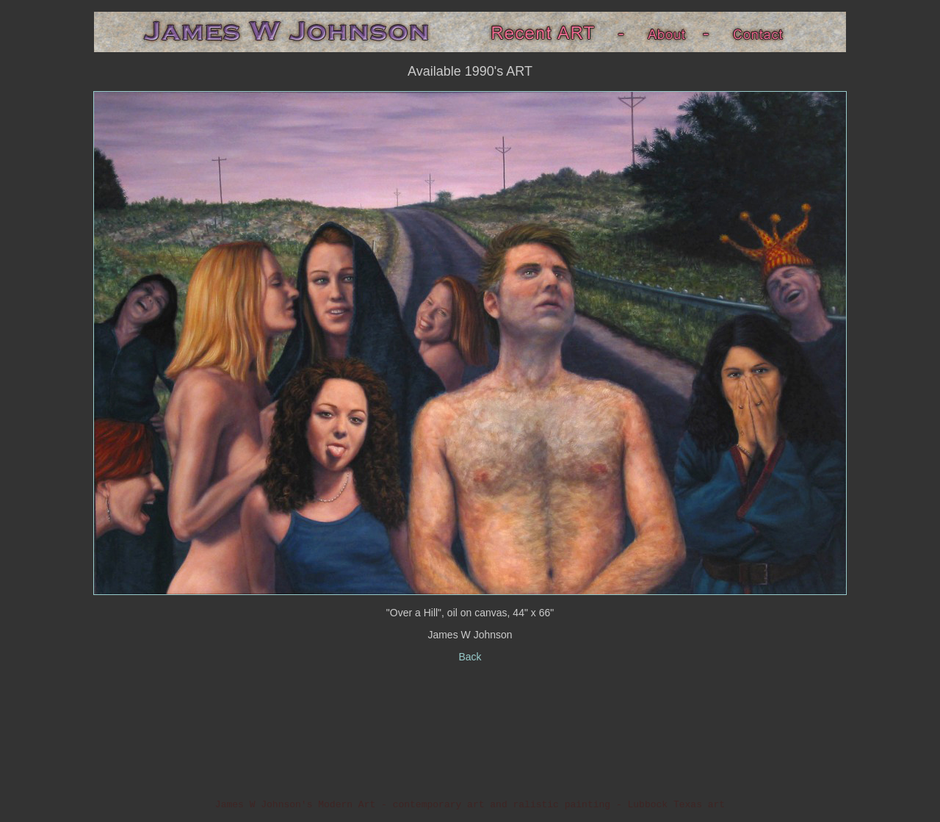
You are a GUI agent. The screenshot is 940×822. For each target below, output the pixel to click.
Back (469, 657)
